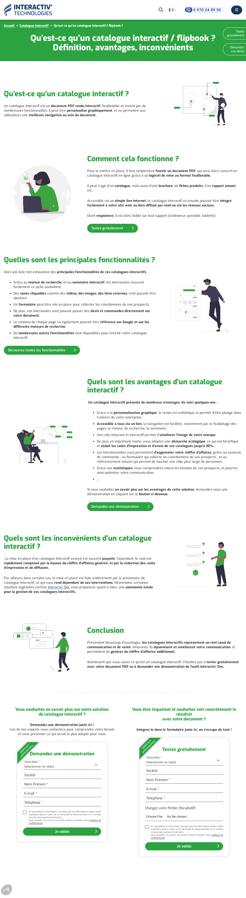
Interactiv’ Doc (59, 587)
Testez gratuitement (107, 228)
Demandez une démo (237, 49)
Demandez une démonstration (115, 506)
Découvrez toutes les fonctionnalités (37, 350)
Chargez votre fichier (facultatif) (170, 808)
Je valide (62, 832)
